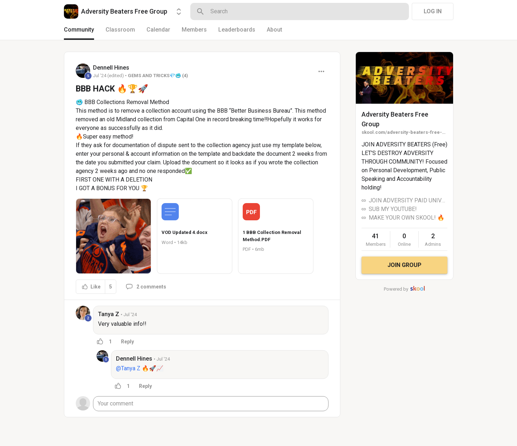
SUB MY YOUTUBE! (393, 209)
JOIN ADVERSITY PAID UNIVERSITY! (408, 200)
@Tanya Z (128, 368)
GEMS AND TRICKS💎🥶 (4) (158, 75)
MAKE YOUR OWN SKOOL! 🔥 (406, 217)
